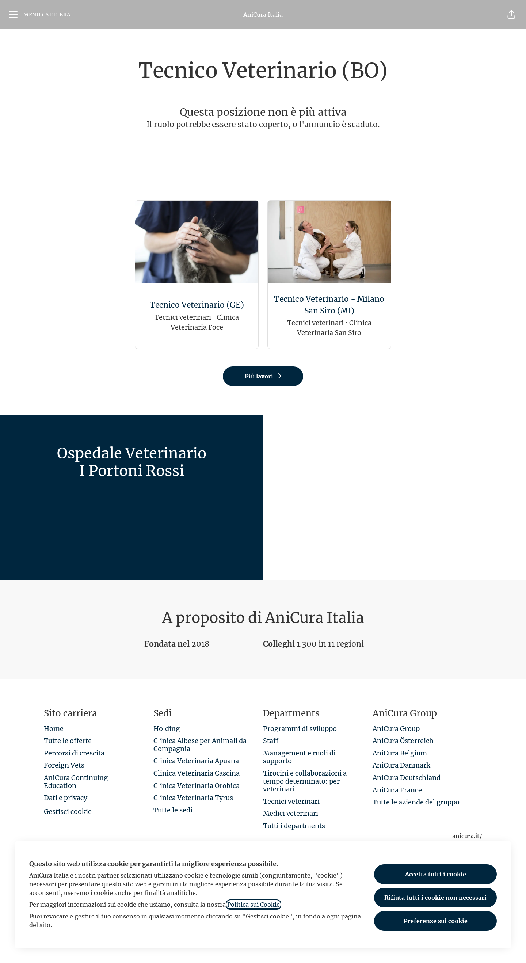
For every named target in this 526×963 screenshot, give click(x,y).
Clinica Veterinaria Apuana (196, 761)
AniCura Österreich (403, 740)
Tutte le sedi (173, 810)
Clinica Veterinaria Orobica (196, 785)
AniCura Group (396, 728)
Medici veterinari (290, 813)
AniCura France (397, 790)
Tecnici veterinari (291, 801)
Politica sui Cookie (253, 904)
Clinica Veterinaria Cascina (196, 773)
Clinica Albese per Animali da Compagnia (200, 744)
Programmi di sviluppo (300, 728)
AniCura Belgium (400, 753)
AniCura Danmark (401, 765)
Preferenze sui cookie (436, 921)
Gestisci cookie (68, 811)
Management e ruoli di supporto (299, 757)
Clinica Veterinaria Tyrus (193, 797)
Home (54, 728)
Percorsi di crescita (74, 753)
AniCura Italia (263, 14)
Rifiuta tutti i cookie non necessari (435, 897)
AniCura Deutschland (407, 777)
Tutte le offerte (68, 740)
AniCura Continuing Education (76, 781)
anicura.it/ (467, 836)
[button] (511, 14)
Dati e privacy (65, 797)
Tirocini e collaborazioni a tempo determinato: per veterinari (305, 781)
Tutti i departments (294, 826)
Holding (166, 728)
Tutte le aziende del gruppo (416, 802)
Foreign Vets (64, 765)
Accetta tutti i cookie (435, 874)
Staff (270, 740)
